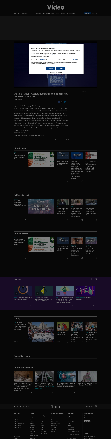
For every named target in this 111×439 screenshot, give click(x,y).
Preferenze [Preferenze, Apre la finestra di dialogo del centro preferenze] (50, 68)
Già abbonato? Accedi (56, 72)
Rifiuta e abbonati (78, 46)
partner (75, 59)
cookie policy (53, 54)
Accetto (61, 68)
